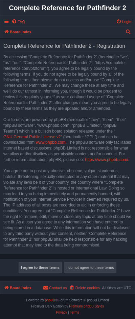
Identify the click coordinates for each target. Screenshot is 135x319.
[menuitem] (18, 22)
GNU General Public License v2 (32, 137)
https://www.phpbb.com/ (106, 159)
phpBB (50, 300)
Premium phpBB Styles (86, 306)
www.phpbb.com (50, 142)
